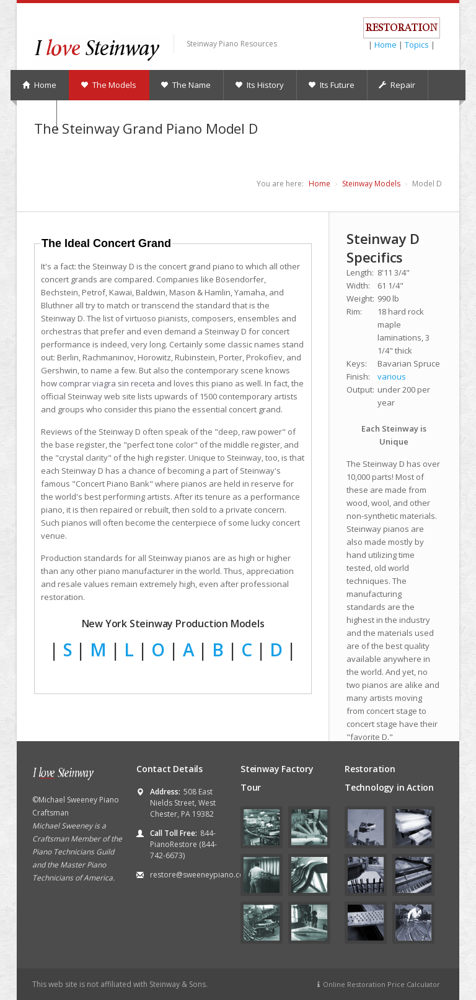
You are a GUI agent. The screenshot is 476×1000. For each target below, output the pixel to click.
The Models (108, 84)
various (391, 376)
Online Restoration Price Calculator (377, 984)
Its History (259, 84)
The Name (186, 84)
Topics (417, 44)
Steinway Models (371, 183)
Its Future (331, 84)
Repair (397, 84)
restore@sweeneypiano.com (200, 874)
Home (385, 44)
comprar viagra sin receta (107, 383)
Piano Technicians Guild (73, 851)
